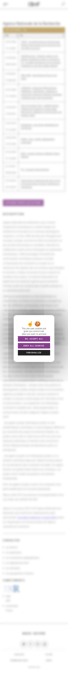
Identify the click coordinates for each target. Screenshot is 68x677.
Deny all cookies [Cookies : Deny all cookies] (34, 345)
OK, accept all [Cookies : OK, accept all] (34, 339)
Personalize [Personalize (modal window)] (34, 352)
